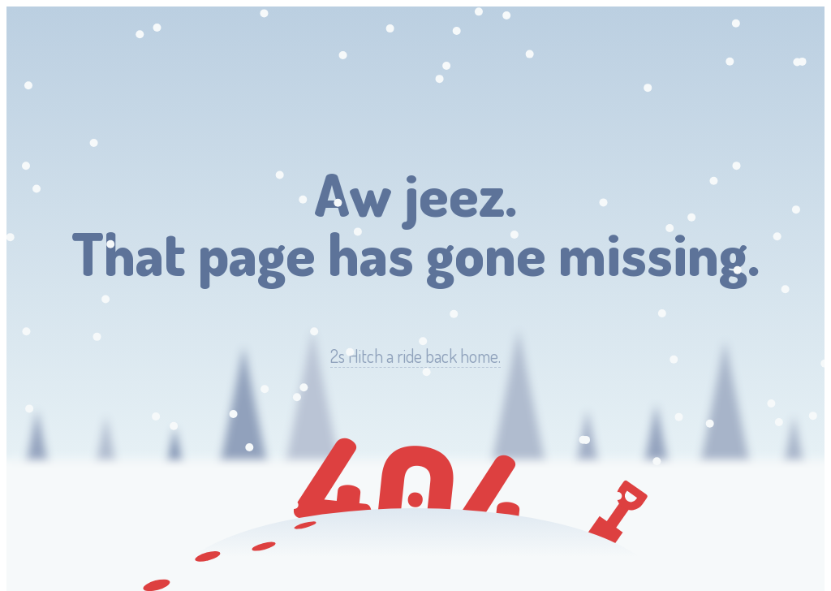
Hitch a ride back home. (415, 356)
